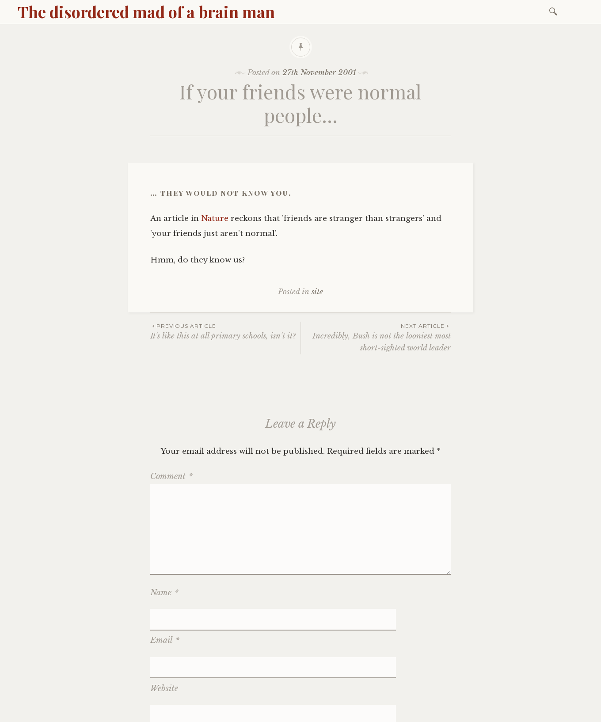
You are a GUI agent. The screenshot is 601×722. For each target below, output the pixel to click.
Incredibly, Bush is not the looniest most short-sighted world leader (376, 337)
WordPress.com (217, 713)
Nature (214, 218)
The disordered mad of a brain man (146, 11)
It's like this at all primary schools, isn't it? (225, 331)
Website (164, 644)
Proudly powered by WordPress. (71, 713)
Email (164, 618)
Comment (171, 476)
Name (164, 592)
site (317, 291)
